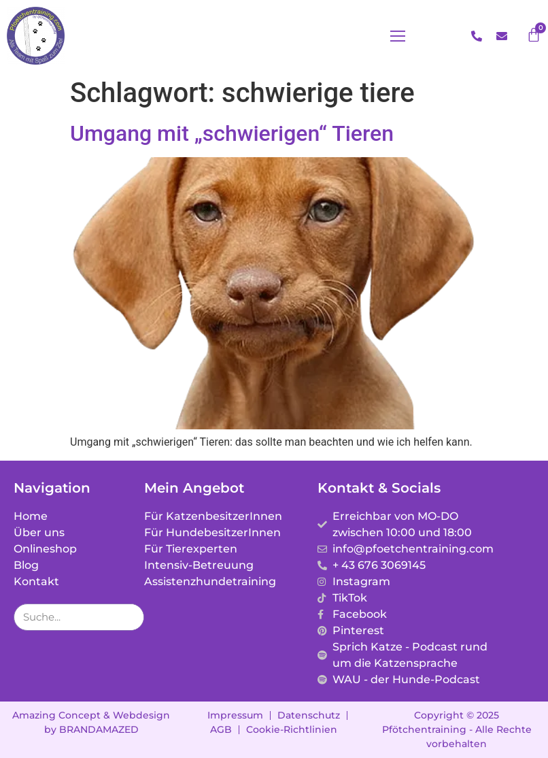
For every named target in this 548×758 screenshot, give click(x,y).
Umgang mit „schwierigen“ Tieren (232, 133)
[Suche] (129, 617)
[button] (397, 36)
